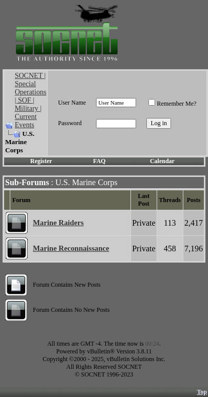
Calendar (162, 161)
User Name (72, 102)
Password (70, 123)
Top (202, 391)
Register (41, 161)
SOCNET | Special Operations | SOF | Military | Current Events (30, 100)
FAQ (99, 161)
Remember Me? (172, 103)
